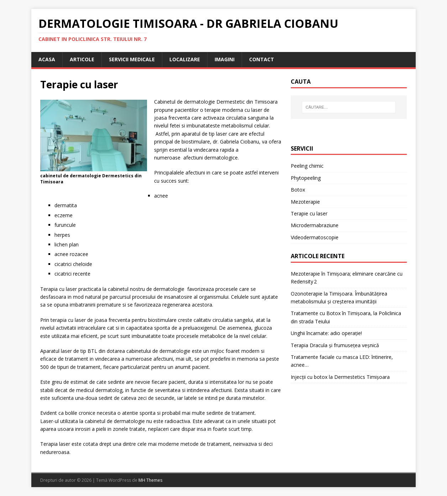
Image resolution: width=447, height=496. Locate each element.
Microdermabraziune (314, 225)
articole (82, 59)
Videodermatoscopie (314, 237)
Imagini (225, 59)
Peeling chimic (307, 165)
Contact (261, 59)
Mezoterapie (305, 201)
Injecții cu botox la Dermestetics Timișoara (340, 377)
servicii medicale (132, 59)
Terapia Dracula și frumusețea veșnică (335, 345)
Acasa (46, 59)
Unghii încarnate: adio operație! (326, 333)
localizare (184, 59)
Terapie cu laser (309, 213)
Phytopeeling (306, 177)
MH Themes (150, 480)
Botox (298, 189)
